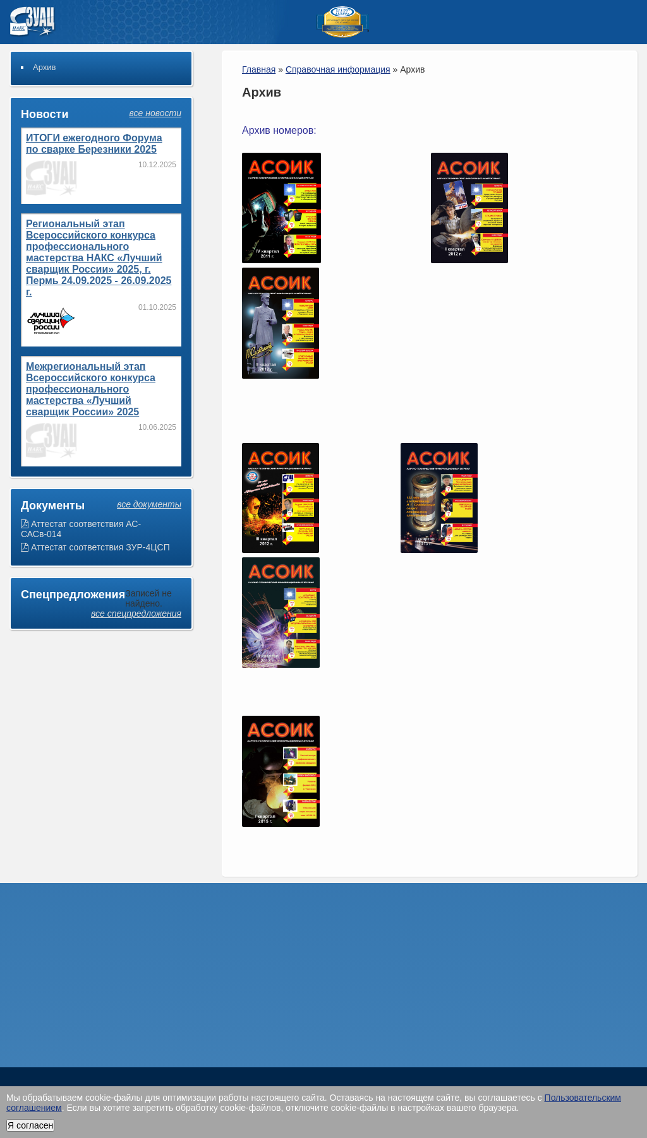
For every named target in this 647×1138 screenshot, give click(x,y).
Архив (44, 67)
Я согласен (30, 1125)
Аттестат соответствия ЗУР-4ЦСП (95, 547)
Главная (258, 69)
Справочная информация (338, 69)
